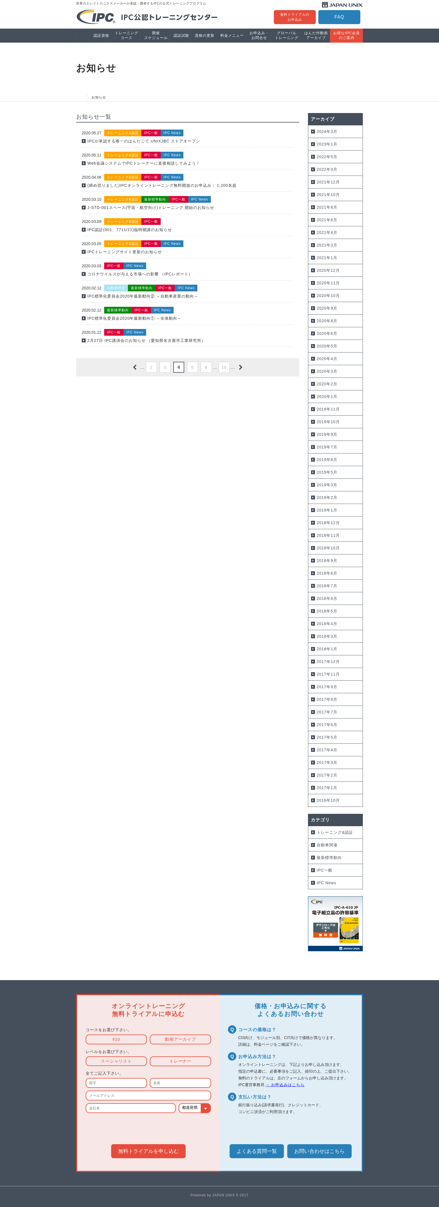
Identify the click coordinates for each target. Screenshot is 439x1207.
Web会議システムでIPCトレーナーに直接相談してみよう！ (143, 163)
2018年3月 (327, 636)
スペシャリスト (116, 1061)
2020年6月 (327, 333)
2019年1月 (327, 510)
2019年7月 (327, 447)
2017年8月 (327, 699)
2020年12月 (328, 270)
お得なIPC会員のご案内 (346, 35)
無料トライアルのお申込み (294, 17)
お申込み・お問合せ (259, 35)
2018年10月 (328, 548)
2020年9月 (327, 308)
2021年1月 (327, 257)
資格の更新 (204, 35)
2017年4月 (327, 750)
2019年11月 (328, 409)
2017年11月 (328, 674)
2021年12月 (328, 182)
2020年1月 (327, 396)
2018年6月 (327, 598)
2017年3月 (327, 762)
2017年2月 (327, 775)
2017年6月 (327, 724)
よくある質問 (257, 1151)
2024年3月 (327, 131)
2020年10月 (328, 295)
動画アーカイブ (180, 1039)
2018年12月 (328, 522)
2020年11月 (328, 283)
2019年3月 (327, 485)
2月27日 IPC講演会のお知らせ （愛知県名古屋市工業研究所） (146, 340)
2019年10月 (328, 422)
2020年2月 (327, 384)
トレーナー (180, 1061)
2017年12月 (328, 661)
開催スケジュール (156, 35)
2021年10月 (328, 194)
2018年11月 (328, 535)
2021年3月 (327, 245)
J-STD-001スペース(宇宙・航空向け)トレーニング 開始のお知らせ (150, 207)
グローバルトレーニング (286, 35)
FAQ (339, 17)
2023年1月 (327, 144)
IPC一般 (324, 870)
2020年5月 (327, 346)
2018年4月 (327, 623)
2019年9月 (327, 434)
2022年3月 (327, 169)
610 (116, 1039)
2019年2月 (327, 497)
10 (224, 367)
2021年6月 (327, 220)
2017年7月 (327, 712)
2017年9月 (327, 687)
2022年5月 (327, 157)
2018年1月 (327, 649)
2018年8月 (327, 573)
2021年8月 (327, 207)
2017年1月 (327, 788)
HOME (81, 97)
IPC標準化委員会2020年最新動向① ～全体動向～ (134, 318)
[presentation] (148, 1128)
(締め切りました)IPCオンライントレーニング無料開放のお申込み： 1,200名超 (162, 185)
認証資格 (101, 35)
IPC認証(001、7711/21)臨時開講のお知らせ (129, 229)
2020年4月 (327, 358)
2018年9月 (327, 560)
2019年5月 (327, 472)
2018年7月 (327, 586)
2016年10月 (328, 800)
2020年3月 (327, 371)
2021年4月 (327, 232)
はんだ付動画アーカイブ (316, 35)
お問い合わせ (319, 1151)
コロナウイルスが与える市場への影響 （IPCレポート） (140, 274)
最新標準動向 (329, 857)
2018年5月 (327, 611)
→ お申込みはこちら (285, 1085)
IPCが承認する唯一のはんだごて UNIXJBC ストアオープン (143, 141)
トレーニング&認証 (335, 832)
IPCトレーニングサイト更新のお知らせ (124, 252)
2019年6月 (327, 459)
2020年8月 (327, 321)
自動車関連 (327, 845)
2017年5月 (327, 737)
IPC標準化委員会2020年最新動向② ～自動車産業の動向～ (142, 296)
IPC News (326, 883)
